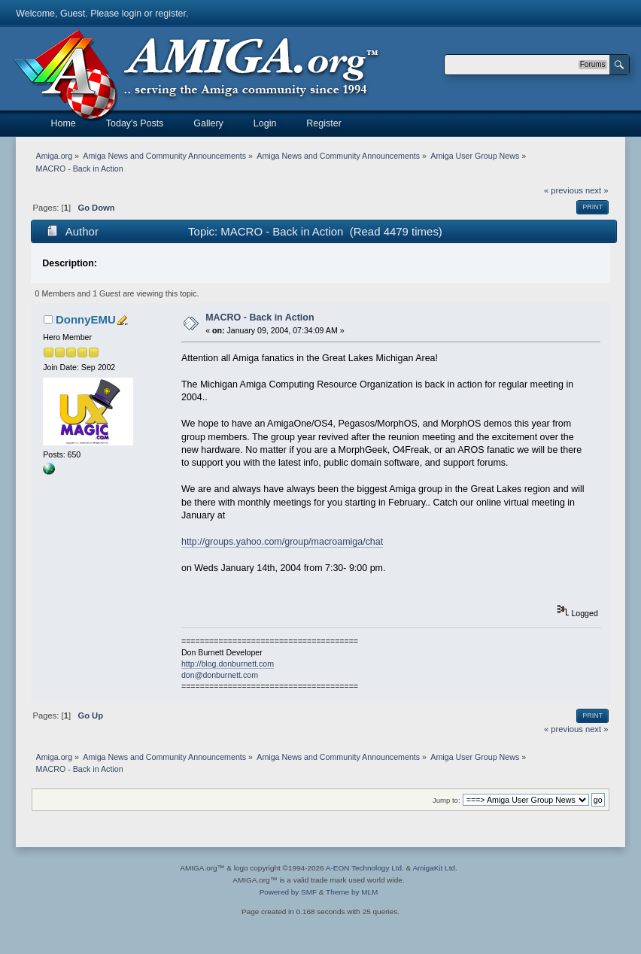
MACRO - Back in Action (259, 317)
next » (597, 190)
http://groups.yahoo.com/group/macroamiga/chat (282, 541)
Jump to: (446, 800)
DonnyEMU (86, 319)
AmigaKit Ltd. (434, 868)
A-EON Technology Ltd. (365, 868)
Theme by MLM (352, 892)
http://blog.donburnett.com (227, 663)
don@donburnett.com (219, 674)
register (170, 13)
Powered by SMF (288, 892)
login (131, 13)
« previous (563, 190)
